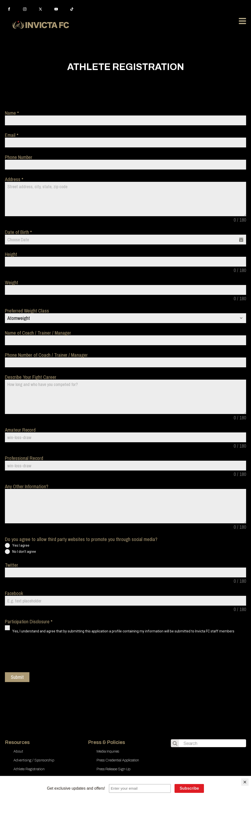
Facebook (14, 593)
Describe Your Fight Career (30, 377)
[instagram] (25, 9)
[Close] (245, 782)
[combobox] (125, 318)
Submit (17, 677)
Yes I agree (20, 545)
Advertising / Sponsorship (33, 760)
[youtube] (56, 9)
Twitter (11, 565)
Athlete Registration (29, 769)
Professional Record (24, 458)
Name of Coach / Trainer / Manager (38, 332)
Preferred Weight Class (27, 310)
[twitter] (40, 9)
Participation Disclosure (28, 621)
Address (14, 179)
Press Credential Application (118, 760)
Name (12, 113)
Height (11, 254)
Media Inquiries (108, 751)
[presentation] (42, 655)
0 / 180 (240, 219)
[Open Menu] (242, 21)
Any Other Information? (26, 486)
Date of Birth (18, 232)
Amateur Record (20, 430)
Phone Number (18, 157)
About (18, 751)
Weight (11, 282)
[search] (175, 743)
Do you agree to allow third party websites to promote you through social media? (81, 539)
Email (11, 135)
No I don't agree (24, 552)
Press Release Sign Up (113, 769)
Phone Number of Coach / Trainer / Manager (46, 355)
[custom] (72, 9)
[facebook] (9, 9)
